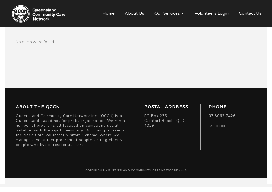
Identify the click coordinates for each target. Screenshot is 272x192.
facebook (217, 126)
